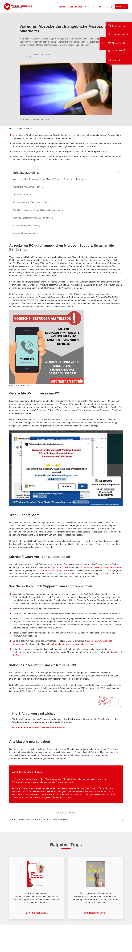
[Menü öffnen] (121, 6)
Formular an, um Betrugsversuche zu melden (101, 567)
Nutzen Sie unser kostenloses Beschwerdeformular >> (38, 728)
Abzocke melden (119, 43)
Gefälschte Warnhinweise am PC (28, 187)
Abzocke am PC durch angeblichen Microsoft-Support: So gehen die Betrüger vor (50, 179)
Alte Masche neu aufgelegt (25, 233)
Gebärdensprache (120, 35)
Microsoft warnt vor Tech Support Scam (31, 202)
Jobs (106, 7)
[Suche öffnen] (111, 6)
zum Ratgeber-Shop (36, 912)
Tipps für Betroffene (59, 567)
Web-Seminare (75, 7)
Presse (88, 7)
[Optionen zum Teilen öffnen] (26, 57)
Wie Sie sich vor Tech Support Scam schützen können (38, 210)
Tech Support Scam (22, 194)
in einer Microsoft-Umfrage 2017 (53, 570)
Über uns (97, 7)
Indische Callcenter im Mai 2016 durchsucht (33, 218)
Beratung (63, 7)
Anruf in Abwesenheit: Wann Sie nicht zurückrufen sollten (38, 819)
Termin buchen (118, 26)
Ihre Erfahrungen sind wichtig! (27, 225)
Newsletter (117, 60)
